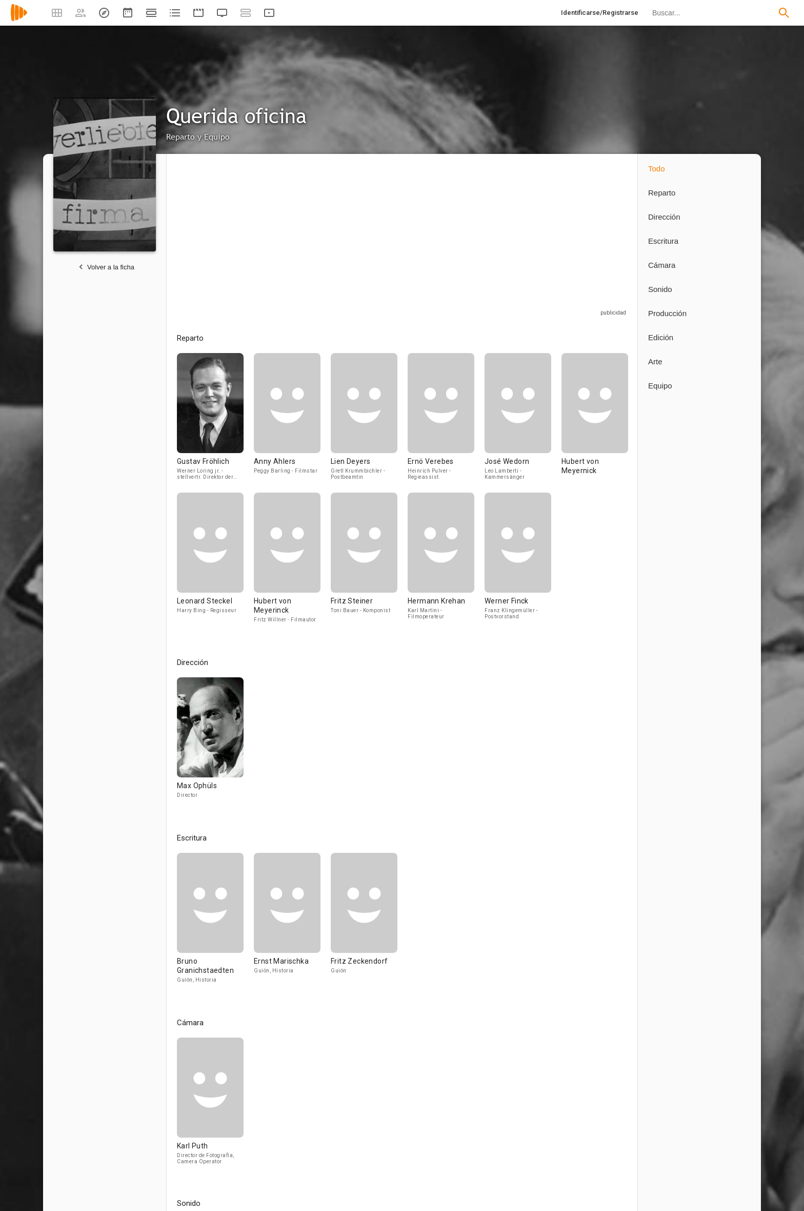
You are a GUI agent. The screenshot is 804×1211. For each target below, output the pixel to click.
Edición (660, 337)
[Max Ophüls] (210, 742)
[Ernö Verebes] (446, 423)
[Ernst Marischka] (292, 922)
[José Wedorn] (523, 423)
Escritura (663, 241)
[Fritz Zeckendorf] (364, 922)
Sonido (660, 289)
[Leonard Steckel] (215, 562)
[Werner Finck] (518, 562)
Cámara (661, 265)
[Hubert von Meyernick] (594, 423)
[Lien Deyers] (369, 423)
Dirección (664, 216)
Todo (656, 168)
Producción (667, 313)
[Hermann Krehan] (446, 562)
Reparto (661, 192)
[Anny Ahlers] (292, 423)
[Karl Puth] (210, 1105)
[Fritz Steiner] (369, 562)
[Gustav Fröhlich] (215, 423)
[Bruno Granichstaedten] (215, 922)
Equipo (660, 385)
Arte (655, 361)
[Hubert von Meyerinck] (292, 562)
